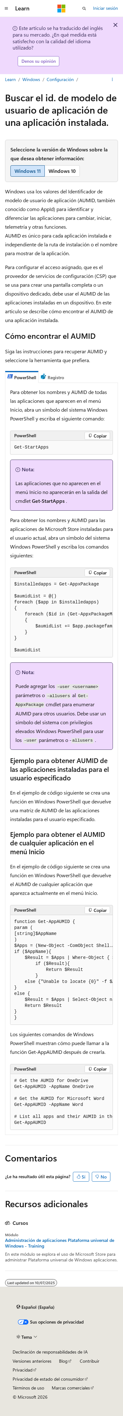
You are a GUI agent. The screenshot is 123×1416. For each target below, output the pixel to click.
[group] (61, 617)
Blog (63, 1361)
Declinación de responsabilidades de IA (50, 1352)
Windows (31, 79)
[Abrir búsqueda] (84, 8)
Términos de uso (28, 1388)
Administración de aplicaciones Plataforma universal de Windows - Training (59, 1243)
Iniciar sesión (105, 8)
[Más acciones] (112, 79)
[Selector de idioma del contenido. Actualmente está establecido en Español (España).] (35, 1307)
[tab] (21, 377)
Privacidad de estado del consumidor (48, 1379)
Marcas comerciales (71, 1388)
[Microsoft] (61, 8)
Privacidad (22, 1370)
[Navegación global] (6, 8)
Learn (10, 79)
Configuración (60, 79)
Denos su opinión (38, 61)
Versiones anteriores (32, 1361)
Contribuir (89, 1361)
